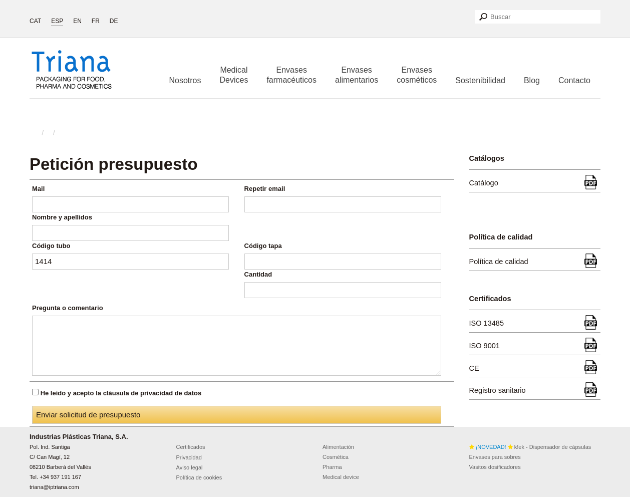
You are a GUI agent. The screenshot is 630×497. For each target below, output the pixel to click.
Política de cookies (199, 477)
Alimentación (338, 447)
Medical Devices (234, 75)
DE (114, 21)
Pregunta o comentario (67, 308)
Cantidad (258, 274)
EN (77, 21)
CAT (35, 21)
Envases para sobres (495, 457)
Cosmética (336, 457)
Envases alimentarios (356, 75)
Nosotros (185, 80)
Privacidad (189, 457)
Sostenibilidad (480, 80)
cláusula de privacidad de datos (152, 393)
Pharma (332, 467)
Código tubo (51, 246)
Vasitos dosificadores (495, 467)
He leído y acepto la (121, 393)
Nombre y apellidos (62, 217)
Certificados (190, 447)
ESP (57, 21)
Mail (38, 188)
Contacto (574, 80)
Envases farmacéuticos (291, 75)
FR (96, 21)
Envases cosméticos (417, 75)
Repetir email (264, 188)
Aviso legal (189, 467)
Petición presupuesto (114, 164)
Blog (532, 80)
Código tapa (263, 246)
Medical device (341, 477)
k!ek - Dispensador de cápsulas (530, 447)
